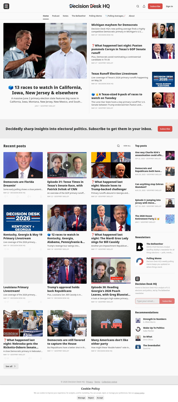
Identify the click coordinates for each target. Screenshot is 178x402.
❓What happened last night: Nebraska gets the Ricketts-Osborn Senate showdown (20, 343)
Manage (81, 397)
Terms (97, 381)
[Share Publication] (144, 6)
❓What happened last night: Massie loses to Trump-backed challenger (108, 185)
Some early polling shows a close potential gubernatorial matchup (23, 189)
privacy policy (139, 393)
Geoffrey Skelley (48, 106)
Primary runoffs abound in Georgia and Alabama (109, 193)
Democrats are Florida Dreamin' (18, 183)
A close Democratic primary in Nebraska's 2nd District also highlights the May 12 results (22, 351)
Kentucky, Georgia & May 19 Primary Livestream (22, 236)
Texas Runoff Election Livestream (114, 73)
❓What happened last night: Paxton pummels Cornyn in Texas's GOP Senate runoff (118, 49)
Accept (100, 397)
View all (127, 146)
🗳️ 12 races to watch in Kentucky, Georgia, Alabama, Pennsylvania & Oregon (65, 238)
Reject (91, 397)
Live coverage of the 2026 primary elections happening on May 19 (19, 242)
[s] (67, 165)
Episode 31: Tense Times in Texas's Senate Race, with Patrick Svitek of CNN (65, 185)
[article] (45, 68)
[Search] (138, 6)
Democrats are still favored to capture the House (66, 342)
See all (11, 366)
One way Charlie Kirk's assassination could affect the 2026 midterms (149, 154)
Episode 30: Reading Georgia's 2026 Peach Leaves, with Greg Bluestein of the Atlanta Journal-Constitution (110, 290)
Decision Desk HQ (105, 35)
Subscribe (155, 6)
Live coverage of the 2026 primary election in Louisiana (19, 294)
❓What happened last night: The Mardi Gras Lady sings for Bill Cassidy (109, 238)
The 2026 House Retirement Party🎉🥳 (147, 217)
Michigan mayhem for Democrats (114, 25)
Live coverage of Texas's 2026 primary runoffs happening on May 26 (119, 79)
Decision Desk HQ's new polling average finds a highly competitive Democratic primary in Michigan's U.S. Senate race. (118, 30)
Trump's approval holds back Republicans (63, 289)
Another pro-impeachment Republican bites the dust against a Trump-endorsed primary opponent (110, 245)
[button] (45, 15)
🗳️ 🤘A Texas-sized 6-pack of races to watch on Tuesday (116, 96)
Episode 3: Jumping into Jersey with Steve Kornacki (148, 201)
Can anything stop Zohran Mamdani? (149, 185)
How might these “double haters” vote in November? (110, 347)
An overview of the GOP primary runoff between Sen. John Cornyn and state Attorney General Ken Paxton (65, 193)
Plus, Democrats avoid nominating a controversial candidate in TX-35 (116, 58)
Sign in (169, 6)
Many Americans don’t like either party (109, 342)
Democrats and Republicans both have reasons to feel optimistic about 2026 (149, 169)
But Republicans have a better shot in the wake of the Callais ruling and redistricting (67, 347)
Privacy (89, 381)
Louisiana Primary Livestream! (16, 289)
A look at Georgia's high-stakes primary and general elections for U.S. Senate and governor (110, 298)
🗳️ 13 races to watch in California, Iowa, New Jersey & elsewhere (45, 90)
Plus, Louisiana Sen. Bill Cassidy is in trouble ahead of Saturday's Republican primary (65, 294)
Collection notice (109, 381)
